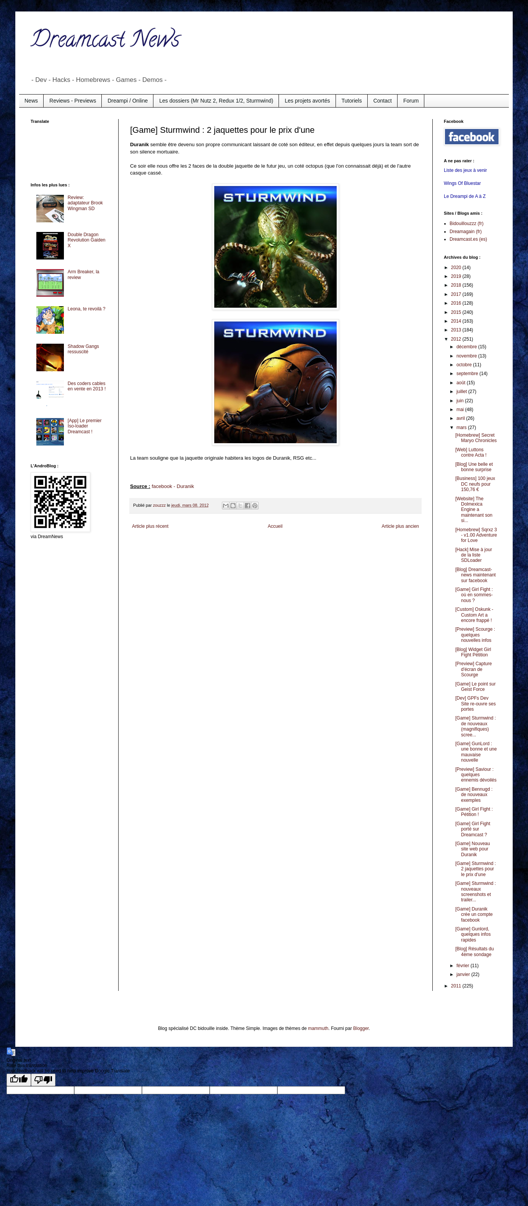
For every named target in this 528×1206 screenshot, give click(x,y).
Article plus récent (150, 526)
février (463, 965)
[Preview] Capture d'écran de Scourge (473, 669)
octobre (464, 364)
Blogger (361, 1028)
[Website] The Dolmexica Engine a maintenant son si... (473, 510)
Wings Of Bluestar (462, 183)
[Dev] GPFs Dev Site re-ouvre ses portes (475, 703)
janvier (463, 974)
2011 (457, 986)
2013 (457, 330)
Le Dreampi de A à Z (465, 196)
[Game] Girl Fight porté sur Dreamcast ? (472, 829)
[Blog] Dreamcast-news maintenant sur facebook (475, 575)
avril (461, 418)
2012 (457, 339)
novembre (467, 356)
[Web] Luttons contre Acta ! (471, 452)
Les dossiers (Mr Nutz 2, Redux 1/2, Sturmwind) (216, 101)
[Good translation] (19, 1080)
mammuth (318, 1028)
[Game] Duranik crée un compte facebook (474, 914)
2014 (457, 321)
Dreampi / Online (128, 101)
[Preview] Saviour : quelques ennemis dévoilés (476, 775)
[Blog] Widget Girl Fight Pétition (473, 652)
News (31, 101)
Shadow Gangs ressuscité (83, 349)
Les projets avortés (307, 101)
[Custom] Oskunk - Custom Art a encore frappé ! (474, 615)
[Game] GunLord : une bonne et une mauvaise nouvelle (476, 752)
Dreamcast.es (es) (468, 239)
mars (462, 427)
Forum (411, 101)
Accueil (275, 526)
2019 (457, 276)
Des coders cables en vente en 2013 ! (87, 386)
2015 (457, 312)
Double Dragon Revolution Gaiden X (87, 240)
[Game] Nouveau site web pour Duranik (472, 849)
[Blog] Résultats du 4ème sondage (474, 951)
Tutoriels (352, 101)
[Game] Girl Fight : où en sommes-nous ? (474, 595)
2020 (457, 267)
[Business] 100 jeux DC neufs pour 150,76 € (475, 484)
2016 (457, 303)
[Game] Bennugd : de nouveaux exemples (473, 795)
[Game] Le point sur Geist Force (475, 686)
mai (460, 409)
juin (460, 400)
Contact (382, 101)
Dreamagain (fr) (466, 231)
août (461, 382)
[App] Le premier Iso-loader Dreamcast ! (85, 426)
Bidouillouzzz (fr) (467, 223)
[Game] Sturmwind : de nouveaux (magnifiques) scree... (475, 726)
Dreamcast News (105, 42)
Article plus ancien (400, 526)
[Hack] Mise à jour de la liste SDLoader (473, 555)
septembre (467, 373)
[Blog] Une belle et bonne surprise (474, 467)
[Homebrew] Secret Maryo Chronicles (476, 437)
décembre (467, 346)
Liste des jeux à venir (465, 170)
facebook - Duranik (173, 486)
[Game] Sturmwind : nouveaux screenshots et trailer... (475, 891)
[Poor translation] (43, 1080)
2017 (457, 294)
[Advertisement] (61, 152)
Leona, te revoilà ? (87, 309)
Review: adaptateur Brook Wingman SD (85, 203)
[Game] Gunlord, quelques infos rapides (473, 934)
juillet (462, 391)
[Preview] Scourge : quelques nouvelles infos (475, 635)
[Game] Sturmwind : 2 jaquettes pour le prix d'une (475, 869)
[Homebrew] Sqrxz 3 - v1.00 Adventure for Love (476, 535)
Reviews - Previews (72, 101)
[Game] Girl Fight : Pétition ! (474, 811)
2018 (457, 285)
